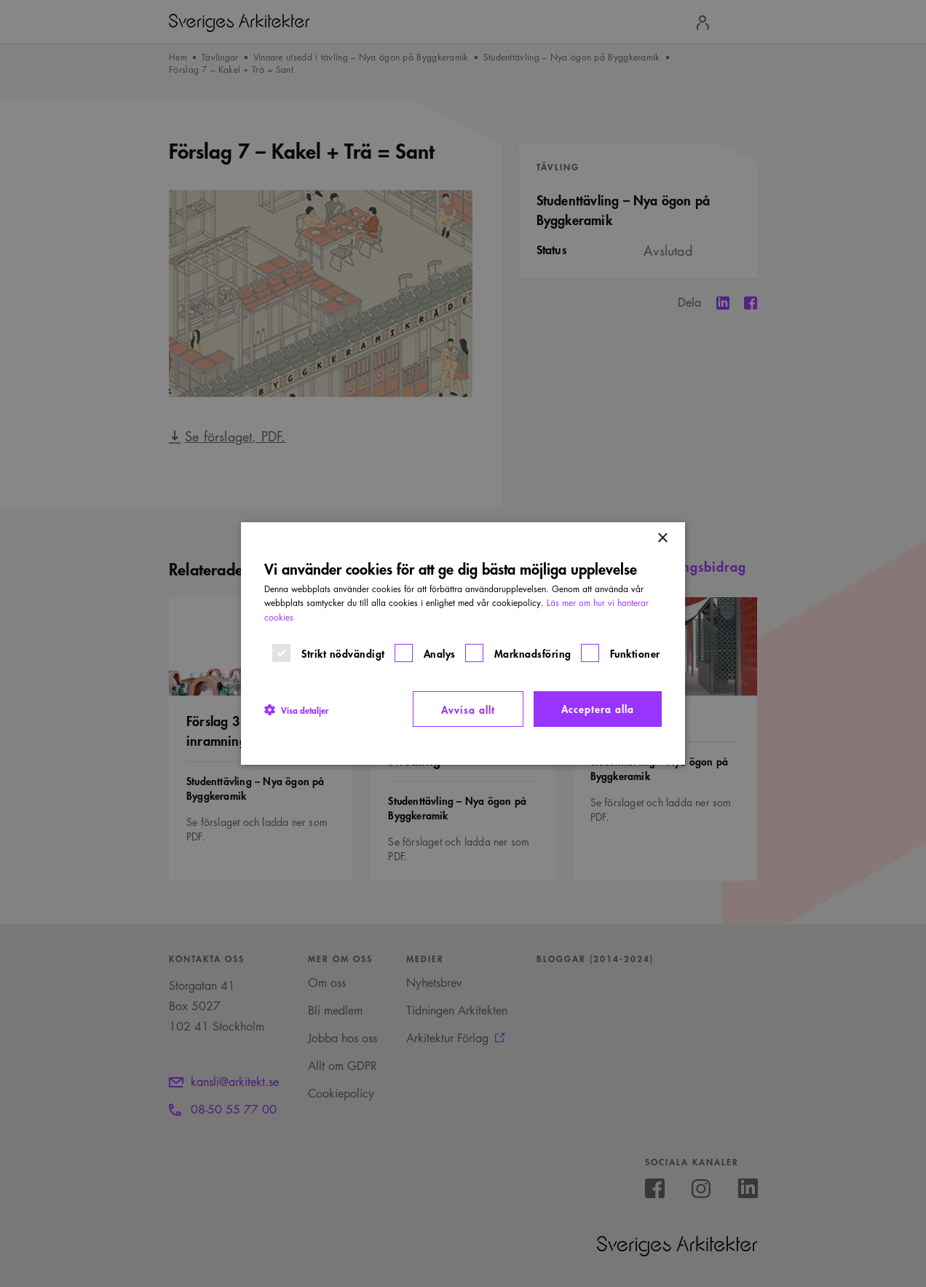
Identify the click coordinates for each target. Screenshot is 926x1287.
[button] (296, 709)
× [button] (662, 538)
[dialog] (463, 643)
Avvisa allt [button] (468, 709)
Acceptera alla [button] (597, 708)
